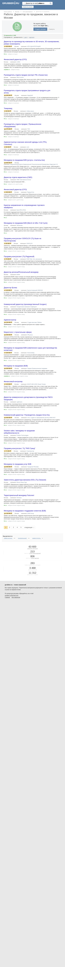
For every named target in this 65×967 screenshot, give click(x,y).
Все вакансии (16, 600)
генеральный (22, 541)
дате (25, 37)
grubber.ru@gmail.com (11, 599)
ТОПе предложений (35, 556)
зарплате (31, 37)
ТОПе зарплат (35, 561)
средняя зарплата (32, 552)
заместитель (8, 541)
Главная (7, 600)
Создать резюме (40, 29)
